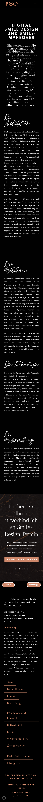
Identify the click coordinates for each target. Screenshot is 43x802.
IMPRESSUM (13, 785)
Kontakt (11, 696)
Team (10, 682)
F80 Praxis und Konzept (16, 716)
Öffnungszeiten (16, 745)
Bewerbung (14, 703)
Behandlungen (15, 689)
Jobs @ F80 (14, 763)
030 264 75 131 (21, 568)
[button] (4, 798)
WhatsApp (34, 584)
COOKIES (21, 788)
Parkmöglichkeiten (18, 756)
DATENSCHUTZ (27, 785)
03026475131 (14, 725)
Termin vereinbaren (21, 559)
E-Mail (11, 732)
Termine (8, 584)
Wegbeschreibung (17, 738)
